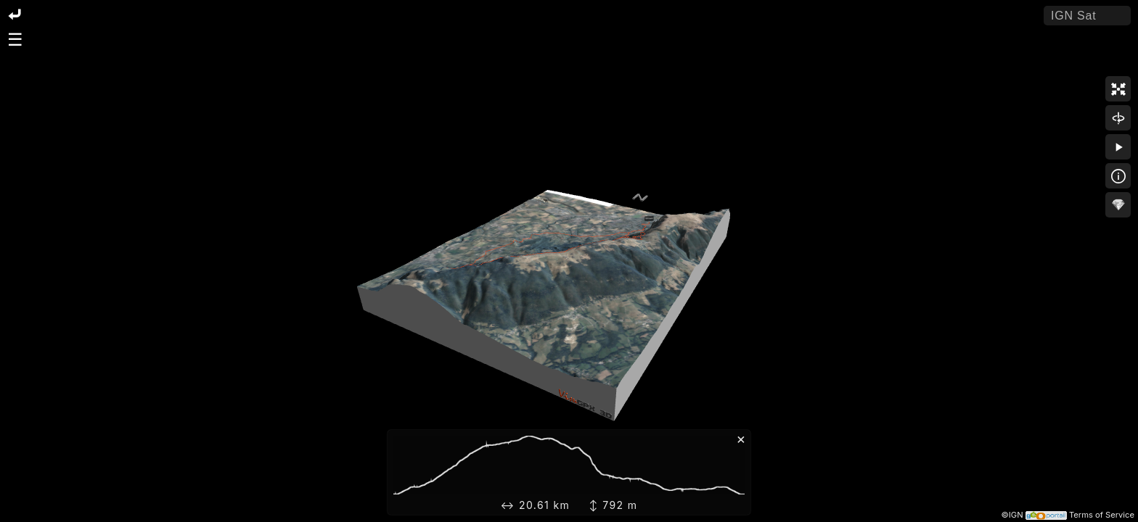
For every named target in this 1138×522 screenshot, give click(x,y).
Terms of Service (1101, 515)
